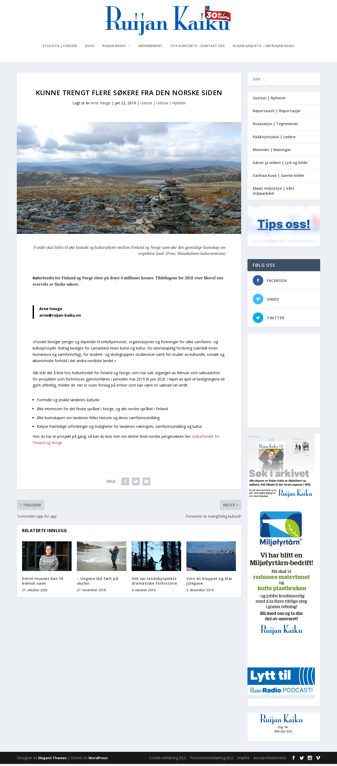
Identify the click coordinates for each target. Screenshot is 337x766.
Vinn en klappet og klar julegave (209, 583)
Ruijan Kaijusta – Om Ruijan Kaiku (263, 48)
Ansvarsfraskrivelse (270, 759)
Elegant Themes (52, 760)
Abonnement (150, 48)
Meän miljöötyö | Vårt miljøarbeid (273, 193)
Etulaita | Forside (60, 48)
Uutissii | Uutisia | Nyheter (163, 104)
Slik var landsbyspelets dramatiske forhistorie (154, 583)
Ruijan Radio (114, 48)
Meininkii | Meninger (272, 151)
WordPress (98, 760)
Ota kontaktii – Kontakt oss (197, 48)
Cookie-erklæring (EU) (167, 759)
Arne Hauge (101, 104)
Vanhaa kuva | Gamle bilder (278, 177)
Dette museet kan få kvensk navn (42, 583)
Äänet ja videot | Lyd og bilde (280, 164)
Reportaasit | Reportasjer (277, 112)
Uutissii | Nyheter (269, 99)
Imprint (243, 759)
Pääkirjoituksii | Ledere (274, 138)
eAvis (90, 48)
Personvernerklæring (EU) (212, 759)
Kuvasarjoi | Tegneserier (275, 125)
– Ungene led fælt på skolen (97, 583)
